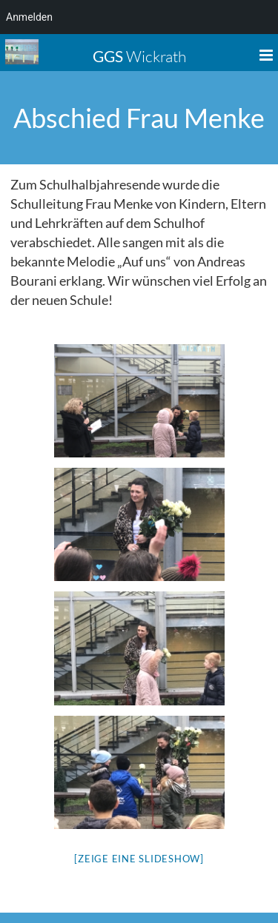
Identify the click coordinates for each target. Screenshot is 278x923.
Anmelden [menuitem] (29, 17)
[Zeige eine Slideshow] (139, 859)
